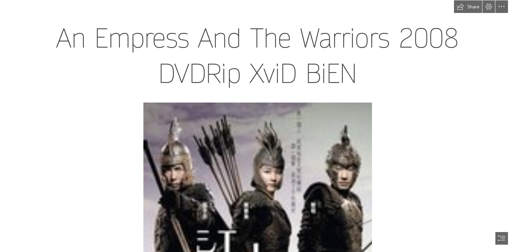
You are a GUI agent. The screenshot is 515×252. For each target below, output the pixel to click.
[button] (468, 6)
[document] (257, 126)
